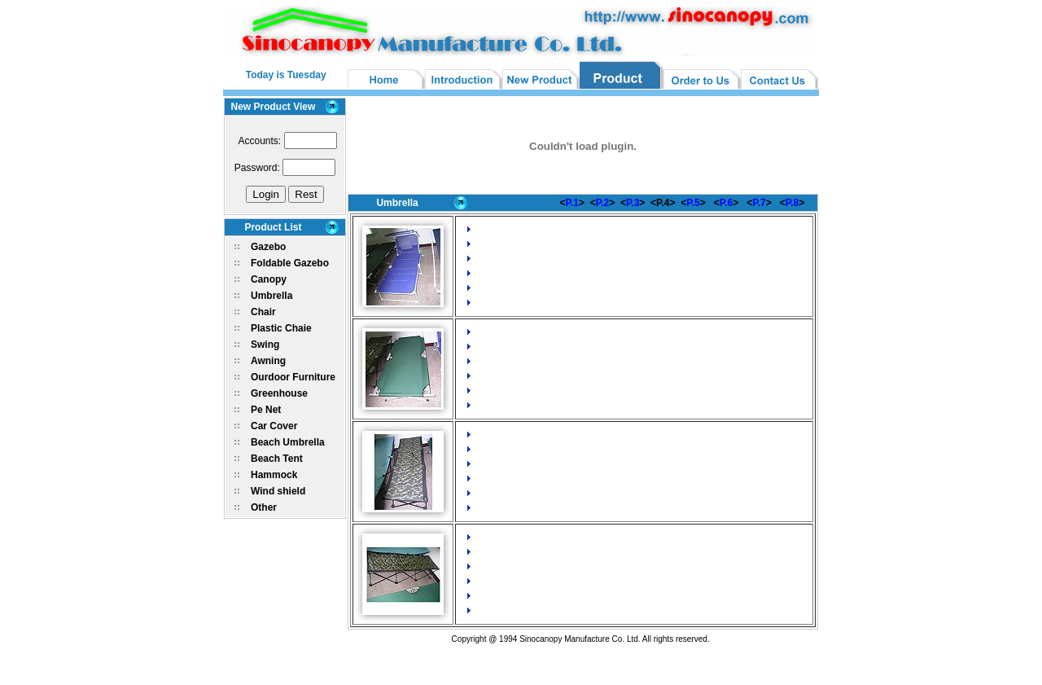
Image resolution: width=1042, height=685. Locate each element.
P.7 (758, 203)
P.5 (692, 203)
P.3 (632, 203)
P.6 (726, 203)
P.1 (572, 203)
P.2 (602, 203)
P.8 (792, 203)
